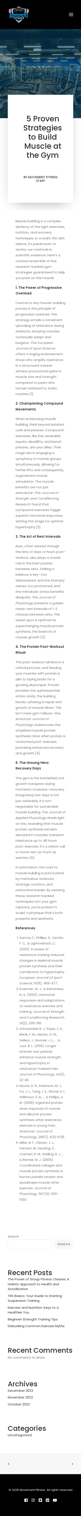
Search (13, 1236)
